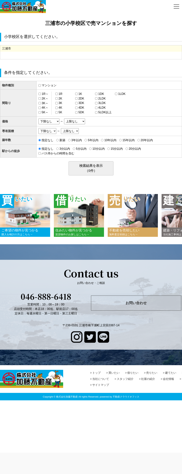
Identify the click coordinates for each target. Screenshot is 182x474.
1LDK (122, 93)
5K (60, 112)
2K (60, 98)
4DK (81, 107)
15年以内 (128, 140)
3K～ (45, 103)
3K (60, 103)
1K (80, 93)
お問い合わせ (136, 303)
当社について (100, 378)
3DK (81, 103)
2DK (81, 98)
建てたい (170, 372)
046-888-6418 (46, 296)
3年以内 (76, 140)
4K (60, 107)
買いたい (114, 372)
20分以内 (135, 148)
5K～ (45, 112)
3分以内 (64, 148)
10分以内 (98, 148)
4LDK (102, 107)
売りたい (151, 372)
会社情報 (168, 378)
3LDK (102, 103)
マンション (49, 85)
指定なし (47, 140)
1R (60, 93)
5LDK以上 (105, 112)
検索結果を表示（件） (91, 168)
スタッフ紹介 (125, 378)
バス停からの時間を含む (58, 153)
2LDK (102, 98)
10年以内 (110, 140)
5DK (81, 112)
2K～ (45, 98)
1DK (101, 93)
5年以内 (93, 140)
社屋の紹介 (148, 378)
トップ (96, 372)
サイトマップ (100, 384)
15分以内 (116, 148)
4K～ (45, 107)
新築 (62, 140)
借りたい (132, 372)
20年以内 (147, 140)
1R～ (45, 93)
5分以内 (81, 148)
